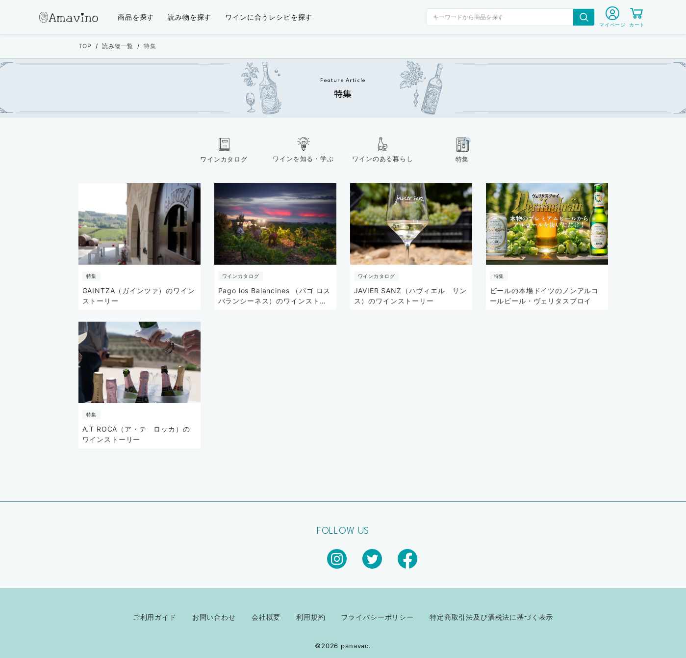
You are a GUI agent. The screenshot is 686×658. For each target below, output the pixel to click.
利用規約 (310, 617)
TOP (85, 46)
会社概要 (266, 617)
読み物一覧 (117, 46)
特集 (150, 46)
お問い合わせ (214, 617)
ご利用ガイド (155, 617)
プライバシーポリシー (377, 617)
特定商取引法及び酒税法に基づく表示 (491, 617)
